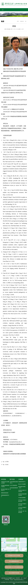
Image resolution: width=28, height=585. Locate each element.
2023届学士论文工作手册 (14, 555)
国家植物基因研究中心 (5, 496)
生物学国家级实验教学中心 (14, 482)
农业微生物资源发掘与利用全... (5, 486)
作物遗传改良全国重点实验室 (5, 482)
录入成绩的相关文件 (14, 561)
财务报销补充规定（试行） (22, 487)
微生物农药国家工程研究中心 (5, 490)
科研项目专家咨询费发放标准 (22, 494)
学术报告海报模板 (22, 497)
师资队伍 (22, 21)
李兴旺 (4, 464)
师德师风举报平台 (22, 481)
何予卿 (4, 461)
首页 (18, 21)
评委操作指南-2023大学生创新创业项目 (14, 567)
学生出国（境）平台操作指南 (22, 512)
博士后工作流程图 (22, 484)
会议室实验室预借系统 (14, 488)
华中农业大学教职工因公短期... (22, 501)
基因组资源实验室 (4, 492)
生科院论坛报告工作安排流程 (22, 491)
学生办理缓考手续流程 (14, 572)
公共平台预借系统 (13, 485)
